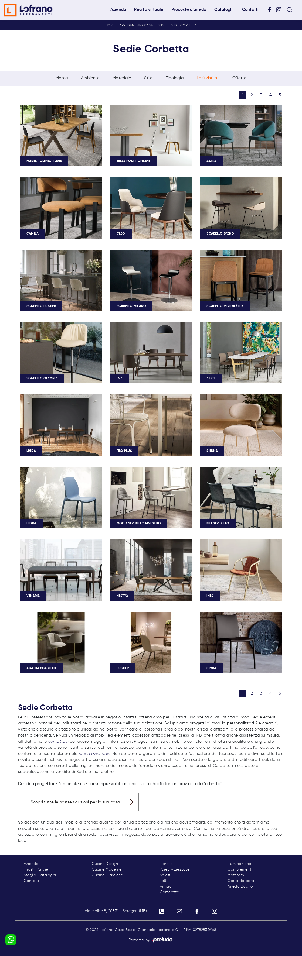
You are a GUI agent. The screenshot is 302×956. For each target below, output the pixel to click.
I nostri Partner (36, 869)
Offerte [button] (239, 78)
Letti (163, 881)
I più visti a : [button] (208, 78)
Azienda (118, 10)
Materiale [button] (122, 78)
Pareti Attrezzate (174, 869)
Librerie (166, 864)
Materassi (236, 875)
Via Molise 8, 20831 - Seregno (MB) (116, 911)
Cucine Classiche (107, 875)
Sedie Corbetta (184, 25)
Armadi (166, 886)
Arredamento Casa (136, 25)
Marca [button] (62, 78)
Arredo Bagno (240, 886)
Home (110, 25)
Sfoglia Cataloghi (40, 875)
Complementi (240, 869)
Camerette (169, 892)
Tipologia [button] (175, 78)
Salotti (165, 875)
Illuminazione (239, 864)
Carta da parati (242, 881)
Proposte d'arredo (188, 10)
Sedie (162, 25)
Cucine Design (105, 864)
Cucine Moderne (107, 869)
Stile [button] (148, 78)
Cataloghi (224, 10)
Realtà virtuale (148, 10)
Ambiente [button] (90, 78)
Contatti (250, 10)
